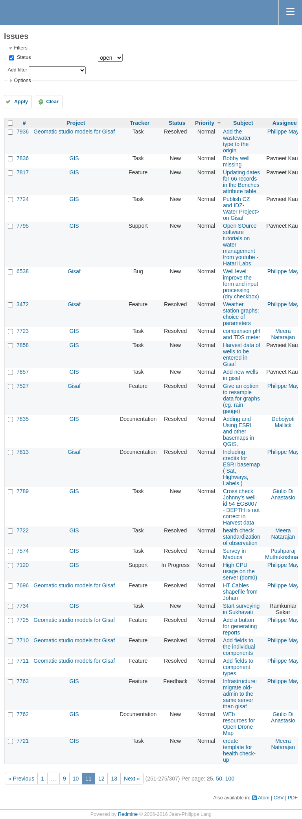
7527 (23, 386)
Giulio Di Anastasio (283, 494)
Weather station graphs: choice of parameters (241, 313)
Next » (132, 778)
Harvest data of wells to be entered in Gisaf (241, 354)
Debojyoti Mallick (283, 422)
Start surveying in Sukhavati (241, 609)
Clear (52, 101)
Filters (20, 48)
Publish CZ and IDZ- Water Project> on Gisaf (241, 208)
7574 (23, 551)
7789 (23, 491)
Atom (263, 798)
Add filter (17, 70)
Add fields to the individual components (239, 646)
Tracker (139, 123)
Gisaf (74, 271)
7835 (23, 419)
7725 (23, 620)
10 (76, 778)
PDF (293, 798)
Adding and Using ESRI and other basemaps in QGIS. (238, 431)
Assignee (285, 123)
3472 (23, 304)
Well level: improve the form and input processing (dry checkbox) (241, 284)
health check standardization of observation (241, 536)
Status (23, 57)
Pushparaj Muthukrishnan (283, 554)
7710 (23, 640)
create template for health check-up (239, 750)
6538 (23, 271)
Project (75, 123)
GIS (74, 158)
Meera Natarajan (283, 334)
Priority (204, 123)
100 (229, 778)
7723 (23, 331)
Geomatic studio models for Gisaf (74, 131)
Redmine (128, 814)
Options (22, 80)
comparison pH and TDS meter (241, 334)
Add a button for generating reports (240, 626)
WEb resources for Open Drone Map (239, 723)
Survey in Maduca (234, 554)
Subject (243, 123)
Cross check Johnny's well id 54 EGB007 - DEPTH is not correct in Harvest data (241, 507)
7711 (23, 661)
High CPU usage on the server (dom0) (240, 571)
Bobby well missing (236, 161)
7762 (23, 714)
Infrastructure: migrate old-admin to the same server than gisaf (240, 693)
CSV (279, 798)
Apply (21, 101)
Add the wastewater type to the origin (237, 141)
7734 (23, 606)
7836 (23, 158)
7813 (23, 452)
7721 (23, 741)
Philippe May (283, 131)
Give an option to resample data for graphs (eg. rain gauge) (241, 398)
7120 (23, 565)
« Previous (21, 778)
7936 (23, 131)
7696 (23, 585)
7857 (23, 372)
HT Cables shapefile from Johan (240, 591)
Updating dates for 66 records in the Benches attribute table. (241, 181)
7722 (23, 530)
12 (101, 778)
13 (114, 778)
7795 (23, 226)
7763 (23, 681)
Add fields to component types (238, 667)
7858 (23, 345)
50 (219, 778)
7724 (23, 199)
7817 (23, 172)
